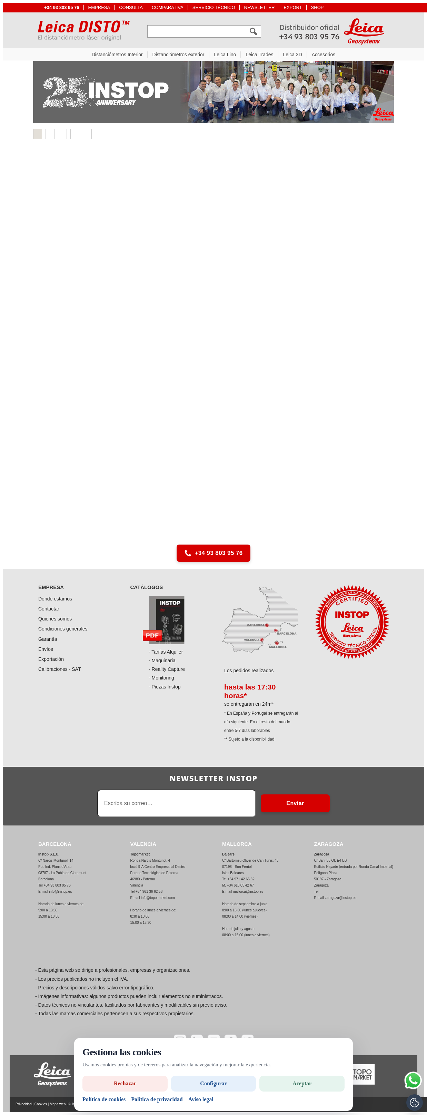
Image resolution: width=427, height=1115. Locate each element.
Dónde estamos (55, 598)
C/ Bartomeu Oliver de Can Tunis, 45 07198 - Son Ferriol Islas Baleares (250, 867)
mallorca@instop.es (248, 891)
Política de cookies (104, 1099)
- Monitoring (161, 678)
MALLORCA (237, 844)
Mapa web (58, 1104)
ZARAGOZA (329, 844)
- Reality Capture (167, 669)
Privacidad (24, 1104)
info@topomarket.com (158, 898)
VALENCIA (143, 844)
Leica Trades (259, 54)
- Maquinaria (162, 660)
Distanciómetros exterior (178, 54)
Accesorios (323, 54)
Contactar (48, 609)
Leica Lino (225, 54)
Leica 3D (292, 54)
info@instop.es (60, 891)
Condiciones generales (62, 629)
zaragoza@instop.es (340, 898)
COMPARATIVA (167, 7)
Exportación (51, 659)
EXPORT (293, 7)
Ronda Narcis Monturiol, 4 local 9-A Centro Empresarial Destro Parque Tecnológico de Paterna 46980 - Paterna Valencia (158, 873)
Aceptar (301, 1083)
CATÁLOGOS (146, 587)
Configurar (213, 1083)
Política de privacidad (156, 1099)
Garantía (47, 639)
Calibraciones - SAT (59, 669)
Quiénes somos (55, 619)
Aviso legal (200, 1099)
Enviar (295, 803)
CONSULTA (131, 7)
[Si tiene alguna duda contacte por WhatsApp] (413, 1080)
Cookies (40, 1104)
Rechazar (125, 1083)
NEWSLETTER (259, 7)
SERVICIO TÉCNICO (213, 7)
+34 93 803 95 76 (213, 553)
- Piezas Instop (165, 686)
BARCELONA (54, 844)
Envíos (45, 649)
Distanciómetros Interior (117, 54)
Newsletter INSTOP (213, 778)
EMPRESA (99, 7)
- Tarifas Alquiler (166, 652)
